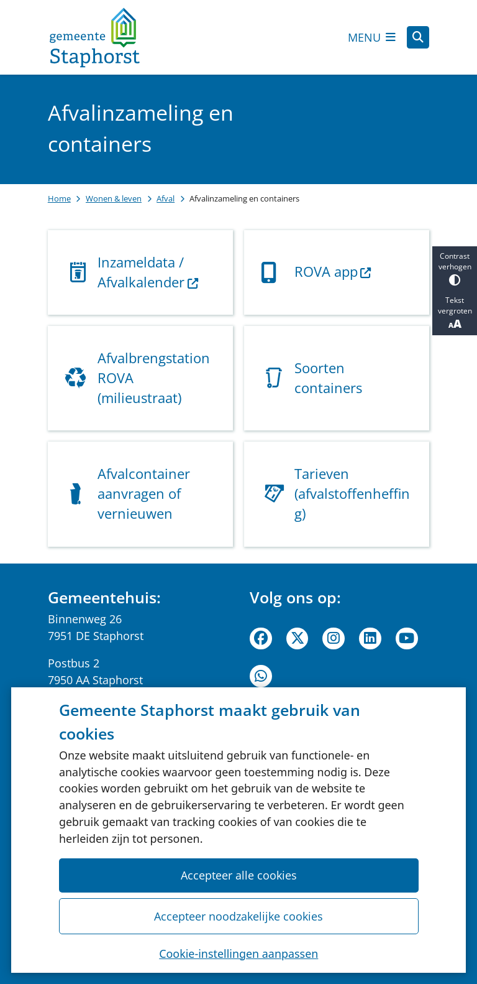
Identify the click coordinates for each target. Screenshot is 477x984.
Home (59, 198)
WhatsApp (261, 676)
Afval (166, 198)
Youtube (407, 639)
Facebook (261, 639)
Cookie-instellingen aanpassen (238, 952)
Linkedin (370, 639)
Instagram (333, 639)
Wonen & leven (114, 198)
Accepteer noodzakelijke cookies (238, 915)
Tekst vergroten (454, 313)
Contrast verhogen (454, 268)
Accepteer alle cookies (238, 875)
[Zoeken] (418, 37)
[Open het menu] (372, 37)
